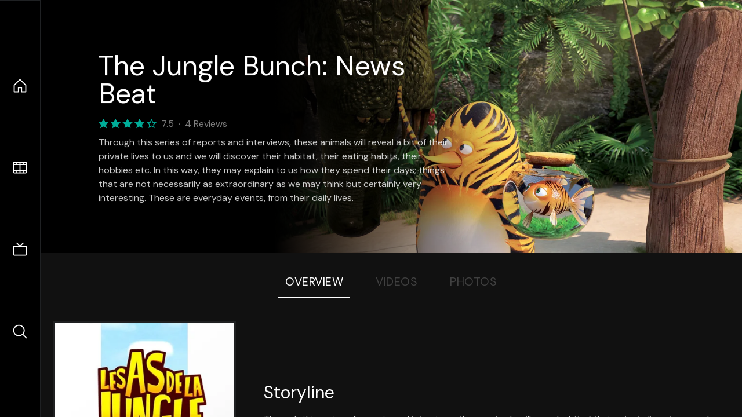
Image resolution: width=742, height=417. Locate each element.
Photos (473, 281)
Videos (396, 281)
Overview (314, 281)
